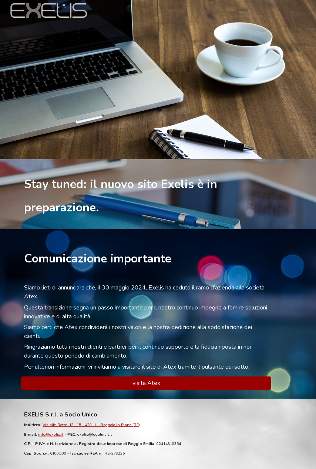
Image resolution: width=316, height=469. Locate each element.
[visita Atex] (146, 383)
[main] (158, 194)
